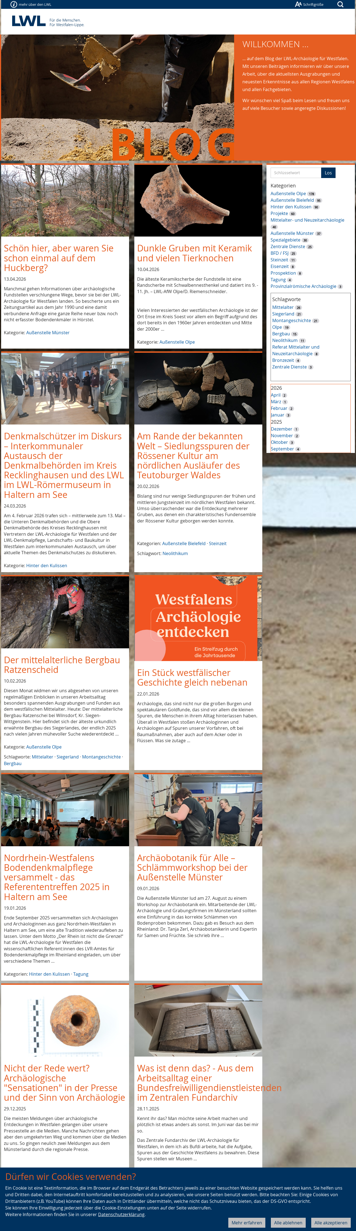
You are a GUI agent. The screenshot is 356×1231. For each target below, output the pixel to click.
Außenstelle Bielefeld (184, 543)
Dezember (281, 429)
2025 (276, 421)
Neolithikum (175, 553)
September (282, 449)
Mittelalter (42, 757)
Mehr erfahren (247, 1223)
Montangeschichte (101, 757)
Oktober (279, 442)
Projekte (279, 213)
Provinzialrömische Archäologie (303, 286)
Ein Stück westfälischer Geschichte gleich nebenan (192, 677)
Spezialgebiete (285, 240)
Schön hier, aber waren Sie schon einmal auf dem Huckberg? (59, 257)
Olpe (277, 327)
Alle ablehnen (288, 1223)
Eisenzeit (280, 266)
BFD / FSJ (280, 253)
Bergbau (13, 763)
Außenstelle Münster (48, 333)
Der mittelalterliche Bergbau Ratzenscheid (62, 664)
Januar (277, 415)
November (282, 436)
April (276, 395)
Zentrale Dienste (288, 246)
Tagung (80, 974)
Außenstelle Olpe (177, 342)
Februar (279, 408)
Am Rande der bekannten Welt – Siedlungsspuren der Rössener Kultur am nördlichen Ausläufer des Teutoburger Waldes (193, 455)
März (276, 402)
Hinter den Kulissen (46, 566)
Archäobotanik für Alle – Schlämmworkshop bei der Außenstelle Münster (192, 867)
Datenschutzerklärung (121, 1214)
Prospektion (283, 273)
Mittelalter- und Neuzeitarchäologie (307, 220)
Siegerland (68, 757)
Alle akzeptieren (331, 1223)
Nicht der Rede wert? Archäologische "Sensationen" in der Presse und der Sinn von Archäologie (64, 1082)
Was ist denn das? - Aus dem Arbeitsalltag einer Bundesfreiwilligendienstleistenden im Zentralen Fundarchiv (209, 1082)
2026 (276, 387)
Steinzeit (218, 543)
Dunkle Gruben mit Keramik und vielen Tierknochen (194, 253)
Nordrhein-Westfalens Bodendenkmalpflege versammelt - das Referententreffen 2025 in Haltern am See (57, 877)
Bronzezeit (283, 360)
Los (328, 173)
